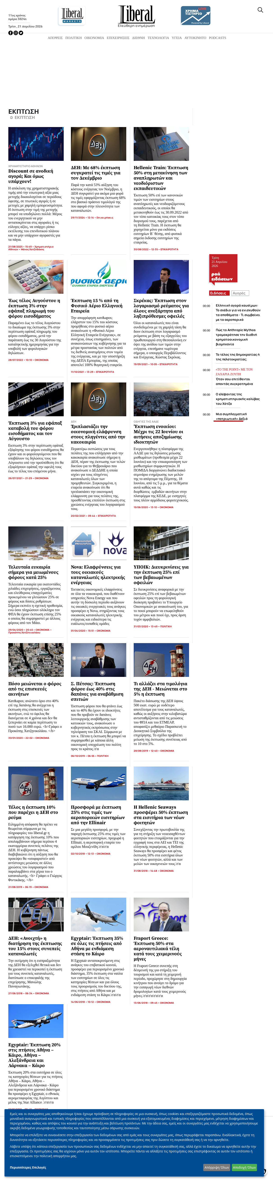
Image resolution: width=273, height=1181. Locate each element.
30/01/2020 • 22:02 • (21, 738)
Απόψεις (55, 38)
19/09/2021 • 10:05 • (147, 364)
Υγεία (177, 38)
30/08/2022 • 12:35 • (147, 249)
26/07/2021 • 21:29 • (21, 478)
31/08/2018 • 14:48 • (147, 870)
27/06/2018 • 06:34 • (21, 993)
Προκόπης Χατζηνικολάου (24, 632)
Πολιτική (73, 38)
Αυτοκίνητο (195, 38)
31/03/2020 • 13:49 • (147, 626)
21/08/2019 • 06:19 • (21, 887)
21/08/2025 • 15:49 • (21, 246)
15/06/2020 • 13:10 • (147, 507)
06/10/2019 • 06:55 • (84, 756)
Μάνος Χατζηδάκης (32, 249)
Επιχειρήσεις (118, 38)
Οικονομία (94, 38)
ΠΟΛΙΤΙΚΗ (166, 626)
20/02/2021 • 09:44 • (84, 515)
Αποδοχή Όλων (244, 1167)
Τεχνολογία (158, 38)
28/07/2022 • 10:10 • (21, 360)
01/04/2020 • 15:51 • (84, 630)
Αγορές (239, 293)
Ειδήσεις (218, 293)
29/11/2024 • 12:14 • (84, 217)
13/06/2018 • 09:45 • (147, 1002)
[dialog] (134, 1142)
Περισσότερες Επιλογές (28, 1167)
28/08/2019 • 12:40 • (147, 750)
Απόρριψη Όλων (217, 1167)
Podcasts (217, 38)
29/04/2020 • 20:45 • (22, 629)
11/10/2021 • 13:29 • (83, 371)
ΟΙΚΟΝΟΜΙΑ (42, 360)
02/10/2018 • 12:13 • (84, 853)
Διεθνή (138, 38)
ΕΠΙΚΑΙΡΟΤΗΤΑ (169, 249)
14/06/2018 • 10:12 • (84, 1002)
